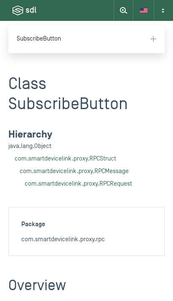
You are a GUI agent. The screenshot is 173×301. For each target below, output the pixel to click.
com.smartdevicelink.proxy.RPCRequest (78, 183)
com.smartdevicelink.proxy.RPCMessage (74, 171)
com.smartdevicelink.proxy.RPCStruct (65, 158)
